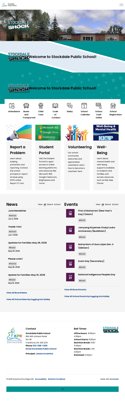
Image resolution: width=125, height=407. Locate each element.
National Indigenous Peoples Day (96, 274)
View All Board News (16, 292)
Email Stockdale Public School (41, 348)
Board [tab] (50, 204)
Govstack (114, 379)
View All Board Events (75, 289)
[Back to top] (62, 389)
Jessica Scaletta (44, 353)
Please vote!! (15, 258)
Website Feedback (56, 379)
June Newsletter (17, 210)
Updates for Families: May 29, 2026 (27, 242)
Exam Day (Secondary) (91, 261)
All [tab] (45, 204)
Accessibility (41, 379)
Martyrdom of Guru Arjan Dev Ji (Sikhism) (95, 246)
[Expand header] (121, 5)
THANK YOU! (15, 226)
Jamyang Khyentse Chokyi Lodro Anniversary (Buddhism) (96, 229)
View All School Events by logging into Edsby (86, 296)
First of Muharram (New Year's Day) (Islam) (95, 212)
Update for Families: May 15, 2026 (26, 274)
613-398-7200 (40, 345)
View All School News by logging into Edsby (28, 299)
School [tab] (57, 204)
